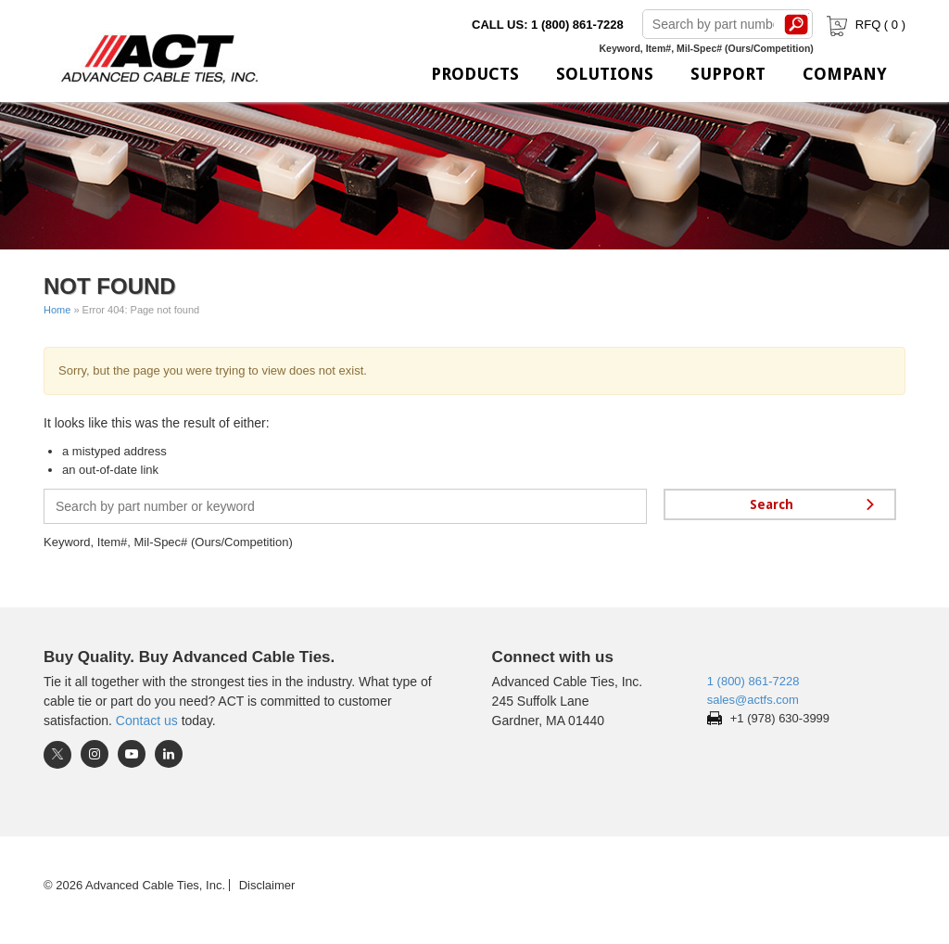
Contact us (147, 720)
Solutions (604, 73)
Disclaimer (267, 885)
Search (797, 24)
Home (57, 309)
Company (845, 73)
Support (728, 73)
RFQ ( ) (864, 25)
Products (475, 73)
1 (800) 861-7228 (753, 681)
